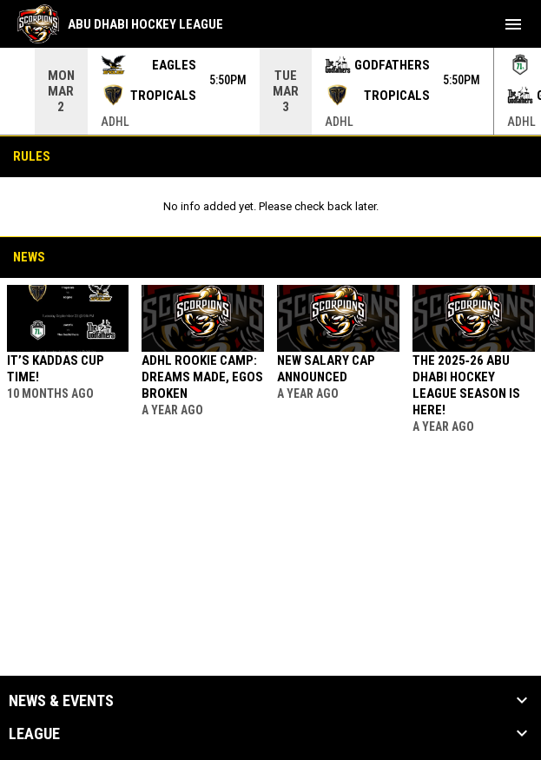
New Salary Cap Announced (326, 369)
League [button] (34, 734)
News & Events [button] (61, 701)
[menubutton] (513, 24)
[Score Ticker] (270, 91)
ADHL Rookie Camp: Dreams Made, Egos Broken (202, 377)
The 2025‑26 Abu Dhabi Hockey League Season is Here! (466, 385)
